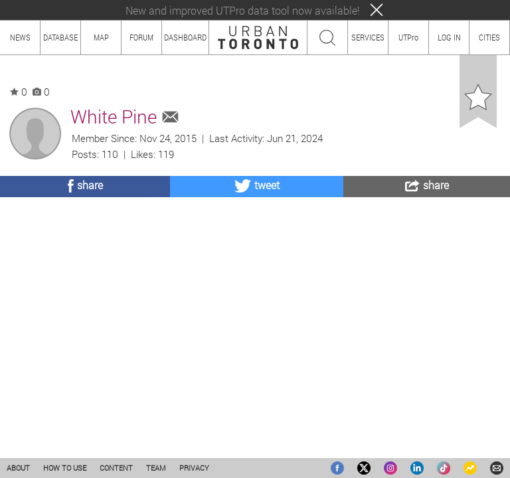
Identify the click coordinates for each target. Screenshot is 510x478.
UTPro (408, 37)
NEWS (20, 37)
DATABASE (60, 37)
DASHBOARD (185, 37)
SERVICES (367, 37)
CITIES (489, 37)
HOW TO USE (64, 468)
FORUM (141, 37)
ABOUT (18, 468)
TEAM (156, 468)
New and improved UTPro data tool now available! (243, 10)
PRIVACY (194, 468)
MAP (101, 37)
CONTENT (116, 468)
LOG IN (449, 37)
